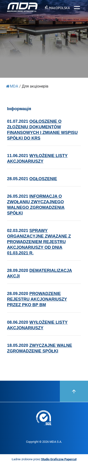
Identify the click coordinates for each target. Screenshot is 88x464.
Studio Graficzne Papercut (59, 459)
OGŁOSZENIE (43, 178)
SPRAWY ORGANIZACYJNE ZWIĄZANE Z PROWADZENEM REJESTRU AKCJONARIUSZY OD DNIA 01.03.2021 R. (39, 241)
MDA (12, 86)
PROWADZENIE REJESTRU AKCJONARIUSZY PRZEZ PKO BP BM (37, 299)
